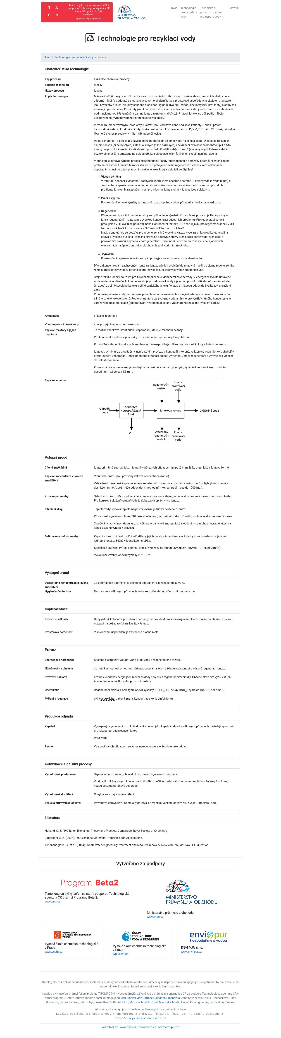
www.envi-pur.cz (191, 951)
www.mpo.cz (155, 916)
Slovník (234, 8)
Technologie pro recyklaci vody (189, 12)
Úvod (174, 8)
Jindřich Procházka (167, 998)
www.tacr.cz (52, 901)
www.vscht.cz (53, 951)
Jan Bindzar (128, 998)
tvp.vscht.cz (120, 954)
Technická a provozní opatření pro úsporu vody (211, 12)
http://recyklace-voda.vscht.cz (140, 1018)
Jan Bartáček (145, 998)
